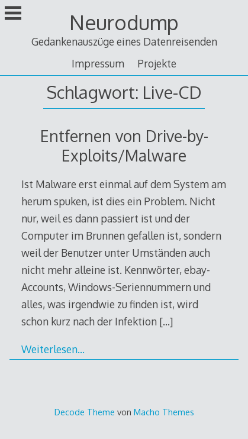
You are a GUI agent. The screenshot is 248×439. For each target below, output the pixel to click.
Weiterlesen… (53, 349)
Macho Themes (164, 411)
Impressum (98, 63)
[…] (166, 321)
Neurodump (124, 22)
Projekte (156, 63)
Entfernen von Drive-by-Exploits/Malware (124, 145)
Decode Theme (84, 411)
